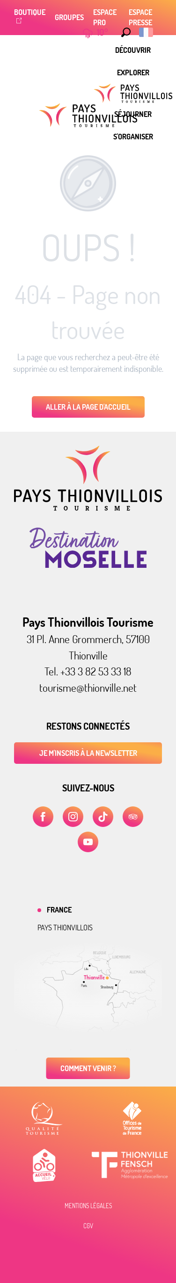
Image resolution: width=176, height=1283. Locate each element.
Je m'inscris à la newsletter (88, 753)
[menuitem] (133, 50)
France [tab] (59, 909)
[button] (123, 32)
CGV (88, 1226)
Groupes (69, 17)
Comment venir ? (88, 1068)
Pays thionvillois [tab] (65, 927)
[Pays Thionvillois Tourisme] (88, 115)
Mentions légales (88, 1206)
